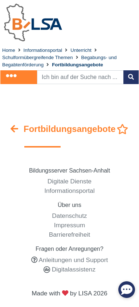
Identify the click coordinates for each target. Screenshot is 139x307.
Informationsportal (43, 50)
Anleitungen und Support (73, 260)
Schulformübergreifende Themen (37, 57)
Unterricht (80, 50)
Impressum (69, 225)
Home (8, 50)
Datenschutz (69, 215)
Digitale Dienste (69, 181)
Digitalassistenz (72, 269)
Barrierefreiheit (69, 234)
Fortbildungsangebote (77, 64)
